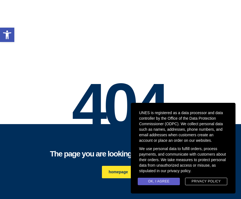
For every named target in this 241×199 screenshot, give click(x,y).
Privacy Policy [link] (206, 181)
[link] (7, 35)
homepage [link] (121, 172)
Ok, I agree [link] (159, 181)
